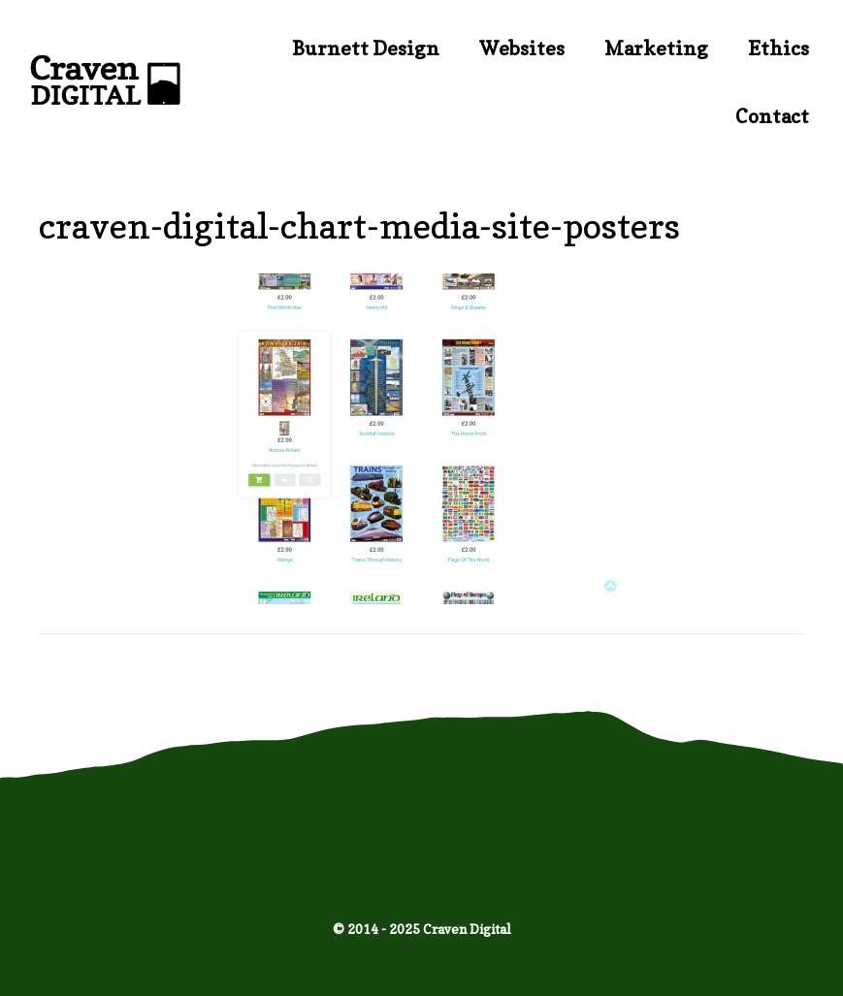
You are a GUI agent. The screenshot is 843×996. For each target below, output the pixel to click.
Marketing (656, 48)
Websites (522, 48)
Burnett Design (365, 48)
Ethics (778, 48)
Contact (772, 116)
